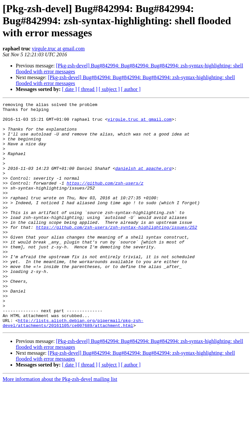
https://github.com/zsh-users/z (105, 200)
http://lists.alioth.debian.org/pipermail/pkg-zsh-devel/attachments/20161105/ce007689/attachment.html (73, 367)
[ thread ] (87, 89)
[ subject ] (109, 89)
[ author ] (131, 89)
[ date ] (69, 89)
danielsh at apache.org (143, 182)
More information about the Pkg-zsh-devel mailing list (60, 424)
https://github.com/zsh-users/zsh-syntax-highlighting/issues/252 (116, 253)
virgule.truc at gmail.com (58, 48)
